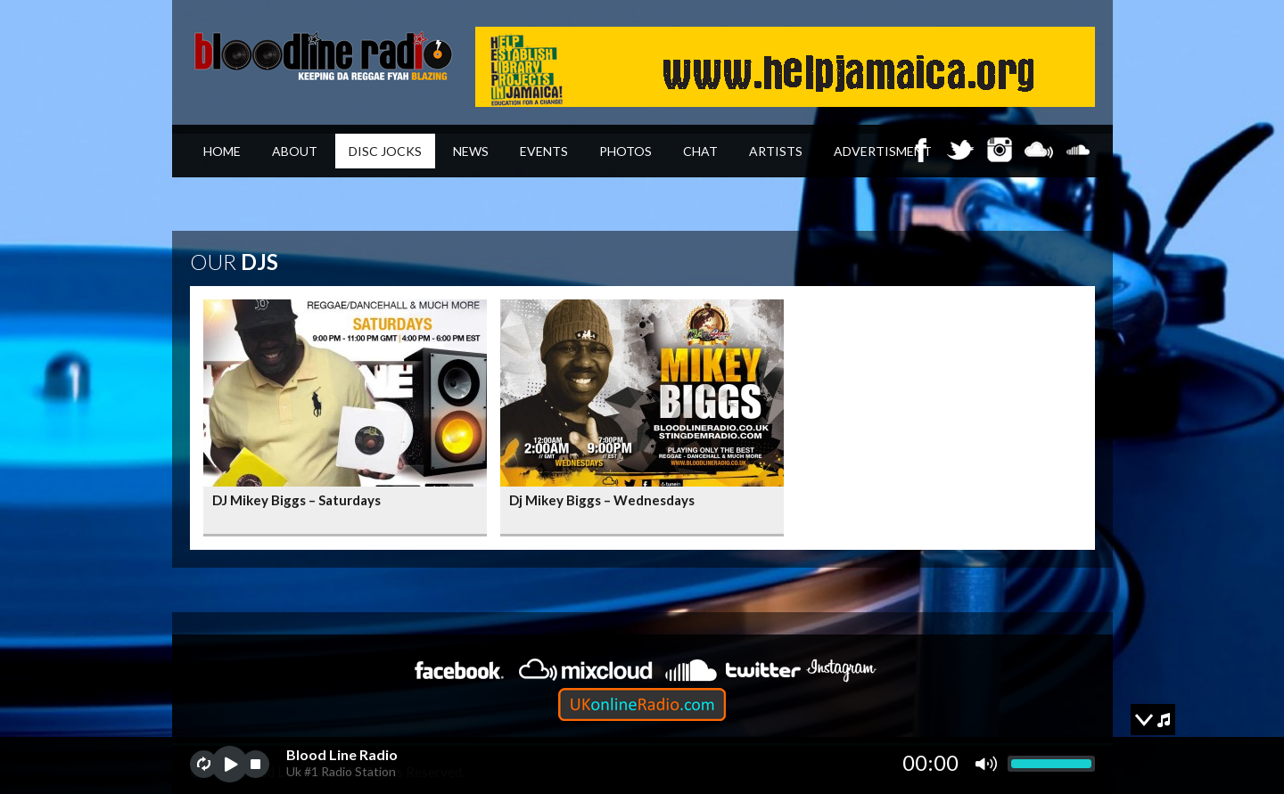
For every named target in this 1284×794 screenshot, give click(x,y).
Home (222, 151)
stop (255, 764)
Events (544, 151)
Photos (625, 151)
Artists (775, 151)
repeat (204, 764)
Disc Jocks (385, 151)
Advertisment (883, 151)
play (229, 764)
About (294, 151)
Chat (700, 151)
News (471, 151)
